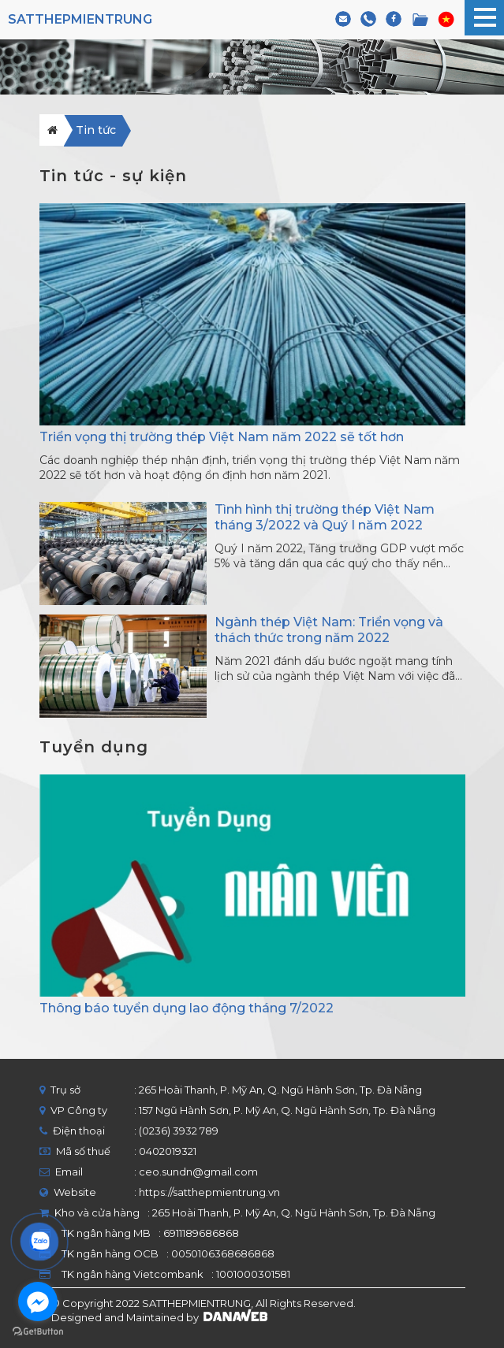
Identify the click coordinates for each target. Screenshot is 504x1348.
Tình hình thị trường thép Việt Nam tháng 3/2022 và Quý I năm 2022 (325, 517)
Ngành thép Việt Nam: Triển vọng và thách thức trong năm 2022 (329, 630)
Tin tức (96, 130)
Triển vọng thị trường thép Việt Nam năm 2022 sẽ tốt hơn (221, 436)
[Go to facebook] (38, 1301)
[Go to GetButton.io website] (38, 1332)
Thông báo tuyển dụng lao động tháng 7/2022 (186, 1008)
